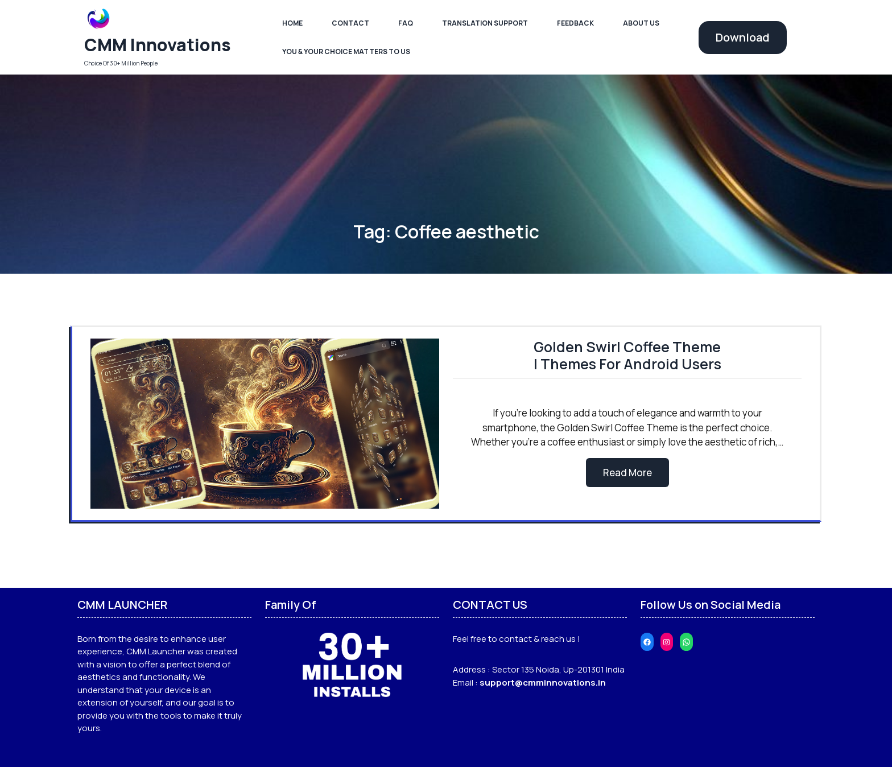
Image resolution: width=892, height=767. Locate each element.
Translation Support (485, 23)
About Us (641, 23)
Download (743, 37)
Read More (627, 472)
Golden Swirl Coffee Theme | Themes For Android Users (627, 355)
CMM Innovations (157, 44)
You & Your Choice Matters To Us (346, 51)
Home (292, 23)
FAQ (405, 23)
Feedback (575, 23)
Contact (350, 23)
